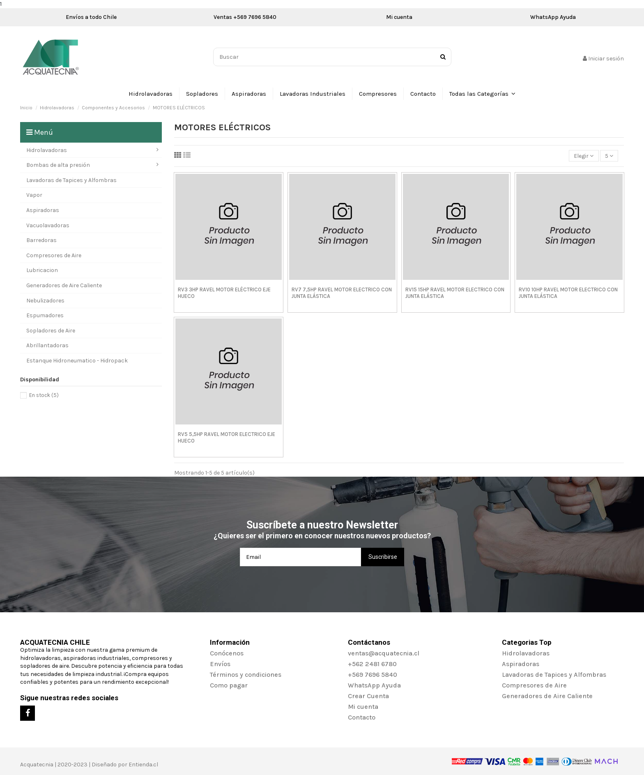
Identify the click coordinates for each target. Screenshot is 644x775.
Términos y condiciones (245, 674)
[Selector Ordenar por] (583, 156)
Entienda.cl (143, 764)
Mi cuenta (399, 17)
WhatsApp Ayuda (553, 17)
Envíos (220, 664)
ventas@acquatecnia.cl (383, 653)
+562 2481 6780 (372, 664)
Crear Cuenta (368, 696)
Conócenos (227, 653)
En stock (44, 395)
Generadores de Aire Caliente (547, 696)
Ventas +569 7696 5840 (245, 17)
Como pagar (229, 685)
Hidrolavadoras (526, 653)
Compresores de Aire (534, 685)
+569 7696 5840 (372, 674)
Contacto (361, 717)
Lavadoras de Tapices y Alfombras (554, 674)
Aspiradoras (520, 664)
